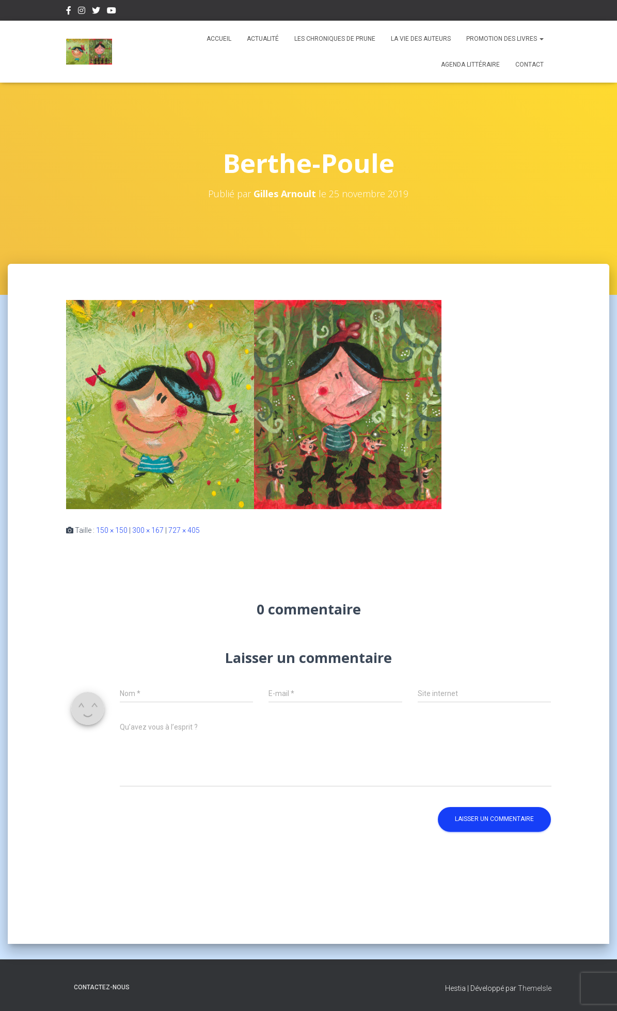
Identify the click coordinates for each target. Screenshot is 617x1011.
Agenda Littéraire (470, 64)
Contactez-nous (102, 987)
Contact (529, 64)
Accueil (219, 38)
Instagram (81, 12)
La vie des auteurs (421, 38)
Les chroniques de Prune (334, 38)
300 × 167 (148, 530)
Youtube (111, 12)
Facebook (68, 12)
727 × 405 (184, 530)
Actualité (263, 38)
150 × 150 (112, 530)
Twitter (96, 12)
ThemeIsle (534, 988)
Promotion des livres (505, 38)
